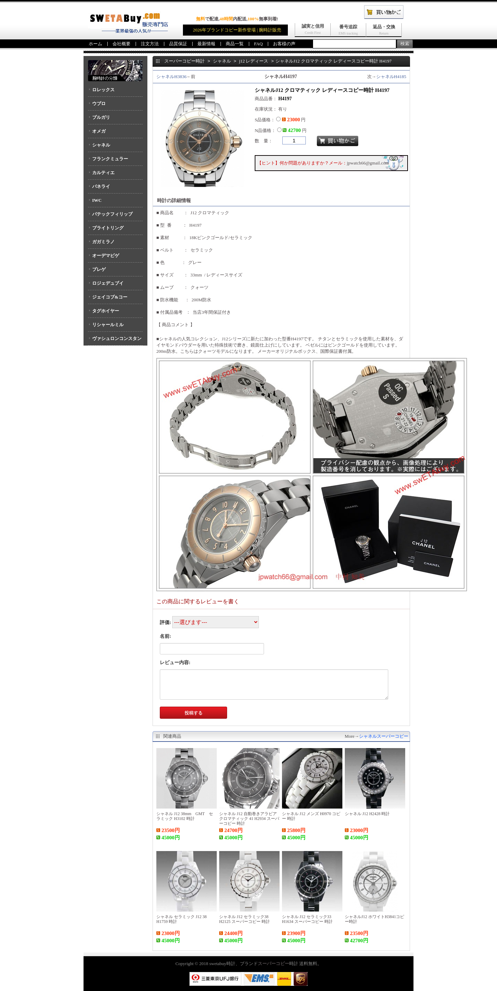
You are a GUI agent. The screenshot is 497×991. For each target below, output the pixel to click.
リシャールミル (108, 324)
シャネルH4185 (391, 76)
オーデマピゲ (105, 255)
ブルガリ (101, 117)
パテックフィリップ (112, 214)
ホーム (95, 43)
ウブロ (99, 103)
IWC (96, 200)
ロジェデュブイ (108, 283)
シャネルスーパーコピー (383, 736)
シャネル (101, 145)
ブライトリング (108, 227)
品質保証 (178, 43)
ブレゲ (99, 269)
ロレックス (103, 89)
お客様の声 (284, 43)
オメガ (99, 131)
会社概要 (121, 43)
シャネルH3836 (171, 76)
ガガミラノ (103, 241)
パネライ (101, 186)
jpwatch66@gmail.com (368, 163)
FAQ (258, 43)
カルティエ (103, 172)
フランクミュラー (110, 158)
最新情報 (206, 43)
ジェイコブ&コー (109, 297)
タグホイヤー (105, 310)
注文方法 (150, 43)
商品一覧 (235, 43)
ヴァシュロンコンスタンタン (115, 341)
